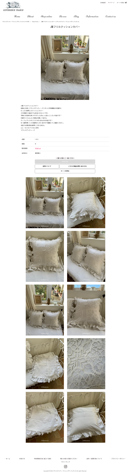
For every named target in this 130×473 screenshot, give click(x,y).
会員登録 (103, 3)
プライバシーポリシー (118, 459)
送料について (47, 166)
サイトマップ (65, 462)
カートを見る (121, 3)
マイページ (111, 3)
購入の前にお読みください (68, 459)
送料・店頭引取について (94, 459)
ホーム (8, 459)
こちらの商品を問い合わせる (77, 166)
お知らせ (22, 459)
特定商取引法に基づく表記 (42, 459)
